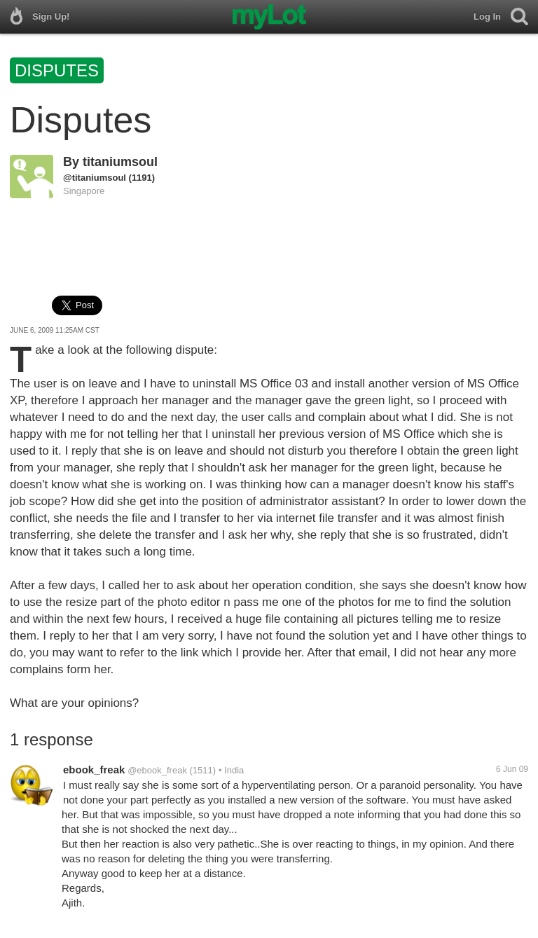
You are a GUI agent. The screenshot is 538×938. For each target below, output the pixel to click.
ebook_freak (94, 769)
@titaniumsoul (94, 177)
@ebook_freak (157, 770)
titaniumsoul (120, 162)
